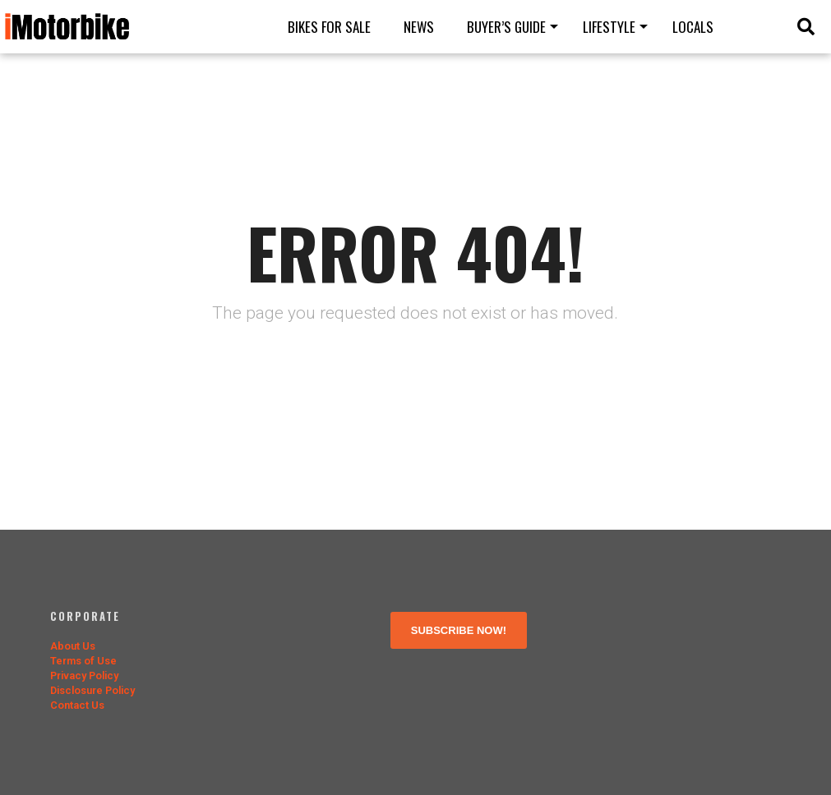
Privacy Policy (84, 675)
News (419, 26)
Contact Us (77, 705)
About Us (72, 646)
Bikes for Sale (329, 26)
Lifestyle (609, 26)
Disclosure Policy (92, 690)
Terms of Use (83, 661)
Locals (692, 26)
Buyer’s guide (506, 26)
